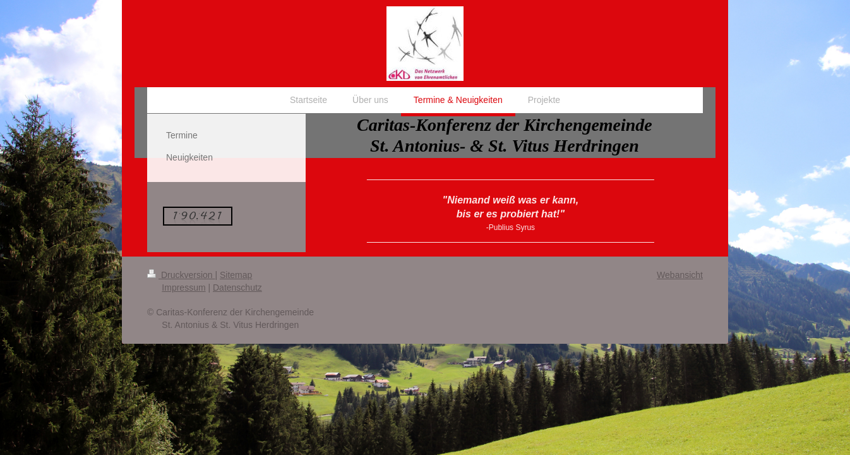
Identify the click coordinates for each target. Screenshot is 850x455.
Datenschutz (237, 287)
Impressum (183, 287)
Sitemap (236, 275)
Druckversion (181, 275)
